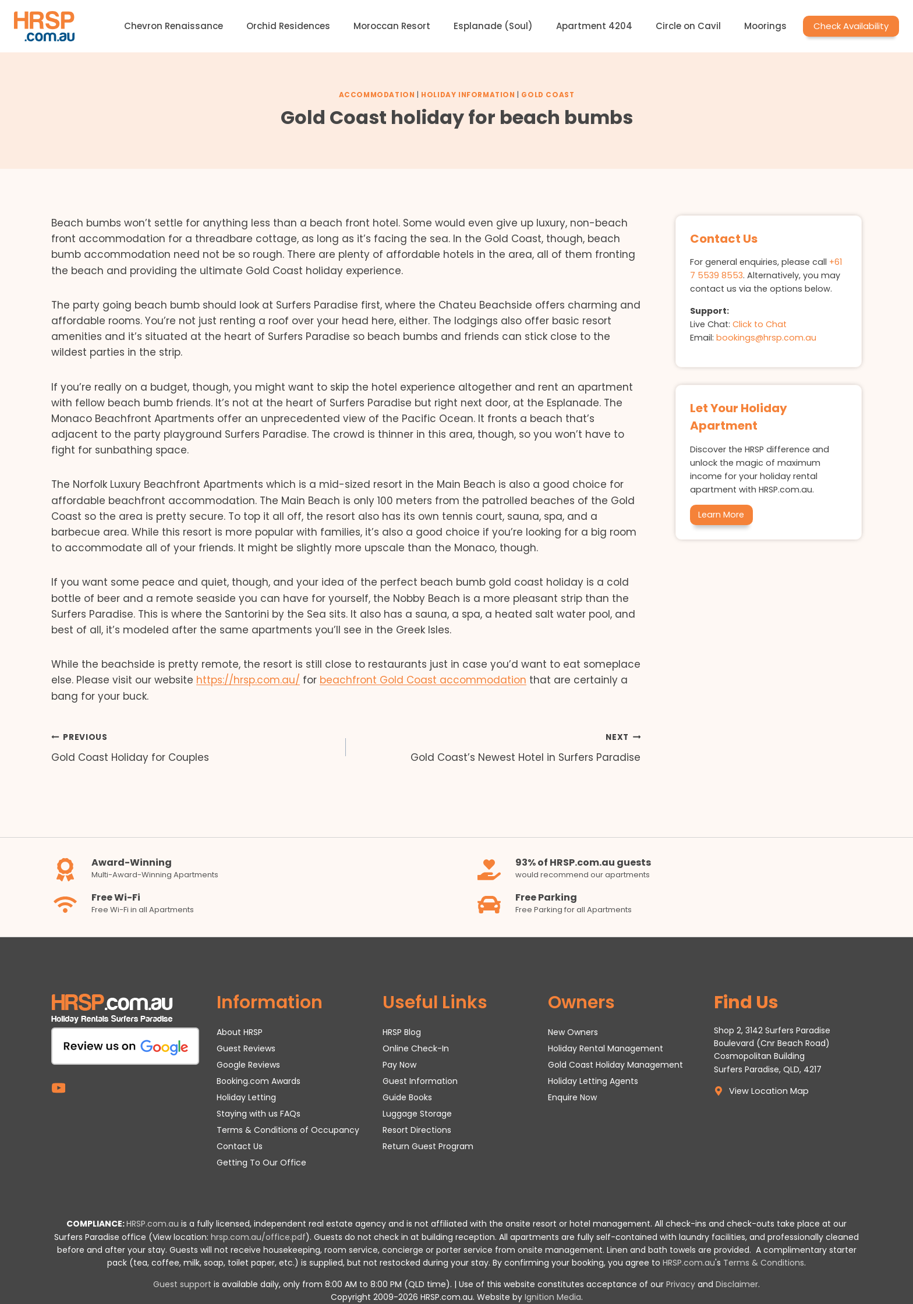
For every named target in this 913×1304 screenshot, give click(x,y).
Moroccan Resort (391, 26)
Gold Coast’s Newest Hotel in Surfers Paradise (498, 746)
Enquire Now (572, 1097)
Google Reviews (248, 1065)
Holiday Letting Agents (593, 1081)
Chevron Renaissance (173, 26)
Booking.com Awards (258, 1081)
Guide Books (407, 1097)
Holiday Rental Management (605, 1048)
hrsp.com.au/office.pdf (258, 1237)
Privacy (680, 1284)
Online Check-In (416, 1048)
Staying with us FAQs (258, 1113)
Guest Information (420, 1081)
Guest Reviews (246, 1048)
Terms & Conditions (763, 1262)
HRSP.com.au (152, 1223)
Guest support (182, 1284)
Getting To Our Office (261, 1162)
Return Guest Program (428, 1146)
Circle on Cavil (688, 26)
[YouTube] (58, 1088)
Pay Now (399, 1065)
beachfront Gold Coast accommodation (423, 680)
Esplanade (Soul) (493, 26)
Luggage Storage (417, 1113)
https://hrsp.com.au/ (248, 680)
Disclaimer (737, 1284)
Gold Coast (547, 95)
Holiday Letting (246, 1097)
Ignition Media (553, 1297)
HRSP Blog (402, 1032)
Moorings (765, 26)
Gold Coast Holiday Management (615, 1065)
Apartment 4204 (594, 26)
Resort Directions (417, 1130)
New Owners (573, 1032)
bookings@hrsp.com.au (766, 337)
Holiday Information (468, 95)
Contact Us (240, 1146)
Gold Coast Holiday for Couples (193, 746)
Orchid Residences (288, 26)
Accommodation (377, 95)
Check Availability (851, 26)
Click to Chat (759, 324)
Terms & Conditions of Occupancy (288, 1130)
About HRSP (240, 1032)
